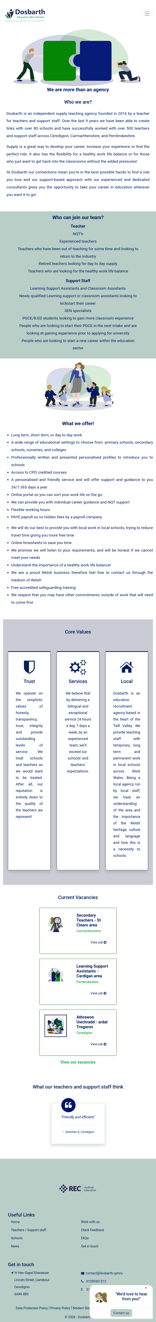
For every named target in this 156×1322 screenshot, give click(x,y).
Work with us (90, 1222)
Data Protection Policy (32, 1308)
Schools (17, 1238)
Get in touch (90, 1246)
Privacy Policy (60, 1308)
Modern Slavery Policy (89, 1308)
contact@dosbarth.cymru (104, 1273)
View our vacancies (77, 1062)
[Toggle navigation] (147, 14)
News (15, 1246)
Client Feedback (92, 1230)
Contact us (121, 1313)
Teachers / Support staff (28, 1230)
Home (15, 1222)
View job (98, 942)
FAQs (85, 1238)
